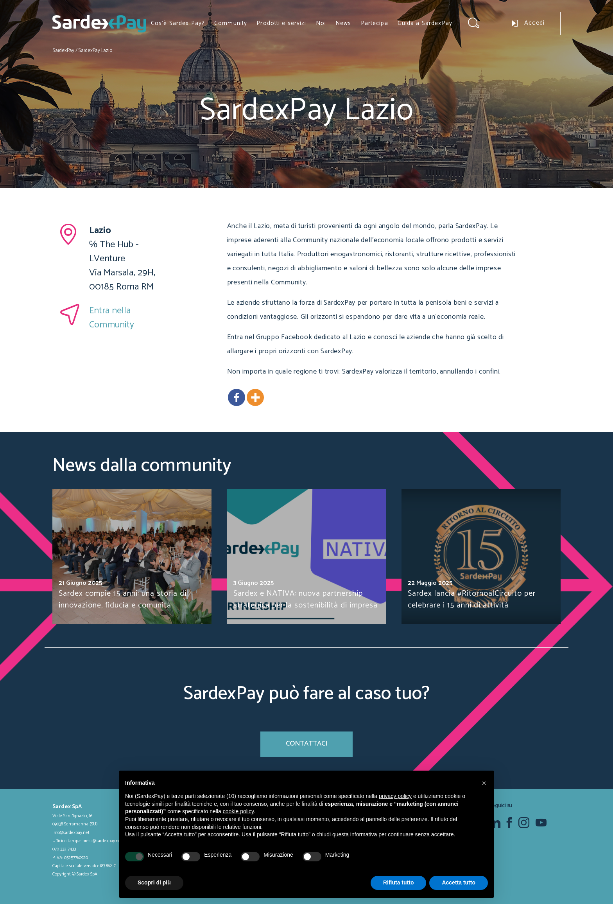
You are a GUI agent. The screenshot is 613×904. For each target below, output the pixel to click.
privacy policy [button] (395, 796)
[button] (484, 783)
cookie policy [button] (238, 811)
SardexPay (63, 51)
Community (230, 23)
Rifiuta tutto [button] (398, 882)
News (343, 23)
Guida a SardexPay (425, 23)
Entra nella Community (111, 317)
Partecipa (374, 23)
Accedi (528, 23)
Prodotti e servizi (281, 23)
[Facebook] (236, 397)
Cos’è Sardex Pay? (178, 23)
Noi (321, 23)
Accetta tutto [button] (458, 882)
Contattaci (306, 743)
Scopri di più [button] (154, 882)
